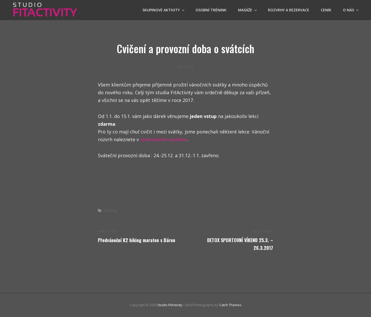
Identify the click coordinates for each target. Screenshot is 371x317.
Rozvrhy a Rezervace (288, 9)
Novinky (110, 210)
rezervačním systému (164, 139)
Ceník (326, 9)
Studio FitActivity (169, 305)
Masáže (248, 9)
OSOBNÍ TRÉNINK (211, 9)
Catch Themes (230, 305)
